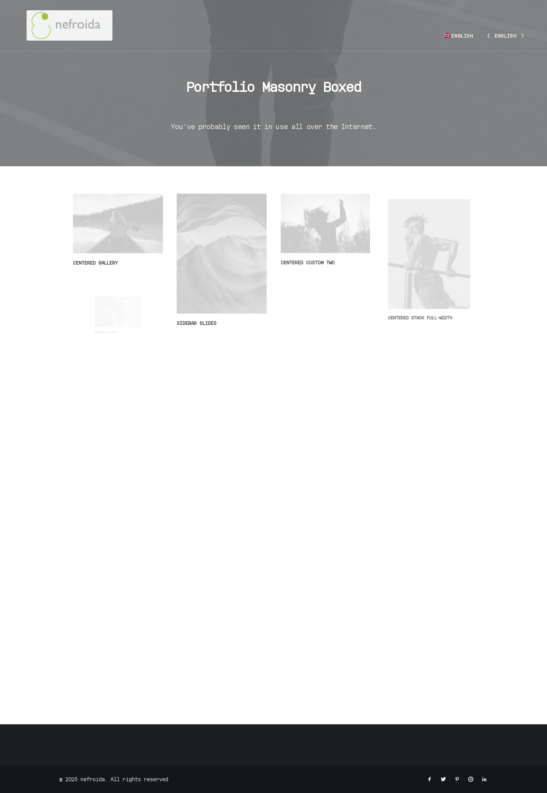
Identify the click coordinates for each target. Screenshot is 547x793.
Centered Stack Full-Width (423, 298)
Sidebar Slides (197, 322)
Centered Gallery (95, 262)
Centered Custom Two (309, 259)
